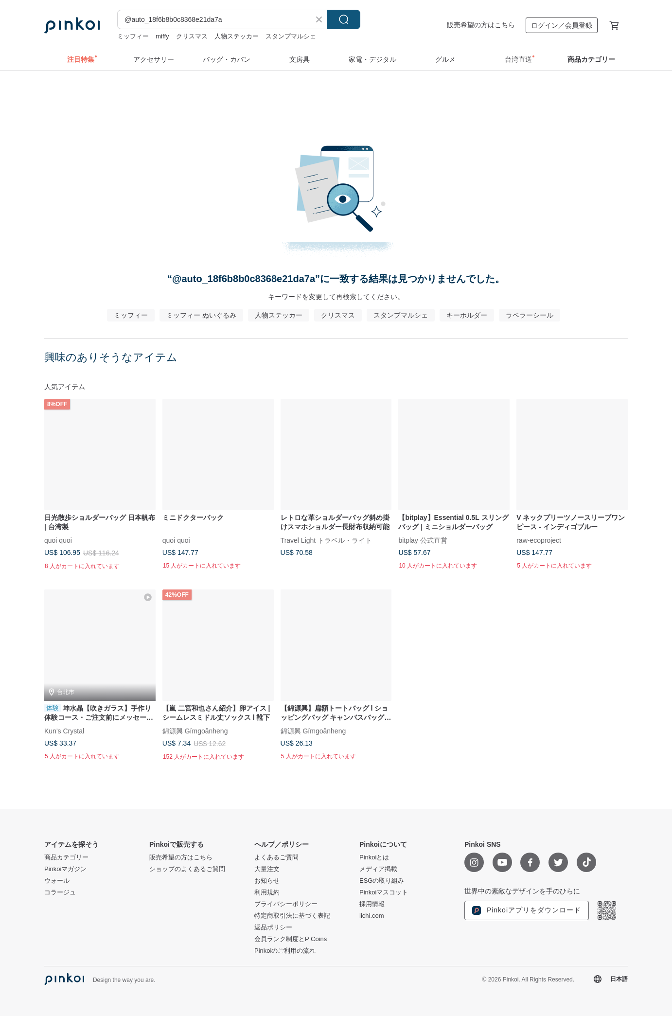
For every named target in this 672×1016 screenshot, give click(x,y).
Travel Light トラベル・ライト (326, 540)
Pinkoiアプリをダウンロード (526, 910)
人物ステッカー (236, 36)
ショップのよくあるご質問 (187, 869)
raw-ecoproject (538, 540)
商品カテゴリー (66, 857)
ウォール (57, 880)
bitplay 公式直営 (422, 540)
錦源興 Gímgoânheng (195, 730)
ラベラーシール (529, 315)
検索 (344, 19)
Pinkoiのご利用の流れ (285, 950)
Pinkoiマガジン (65, 869)
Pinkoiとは (374, 857)
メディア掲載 (378, 869)
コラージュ (60, 892)
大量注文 (267, 869)
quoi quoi (58, 540)
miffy (162, 36)
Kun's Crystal (64, 730)
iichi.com (371, 915)
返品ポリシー (273, 927)
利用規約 (267, 892)
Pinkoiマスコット (383, 892)
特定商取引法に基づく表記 (292, 915)
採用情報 (372, 904)
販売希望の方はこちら (481, 25)
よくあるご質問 (276, 857)
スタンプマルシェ (290, 36)
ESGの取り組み (381, 880)
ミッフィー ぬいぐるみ (201, 315)
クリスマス (192, 36)
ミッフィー (133, 36)
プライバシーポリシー (286, 904)
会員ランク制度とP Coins (290, 939)
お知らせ (267, 880)
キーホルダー (466, 315)
